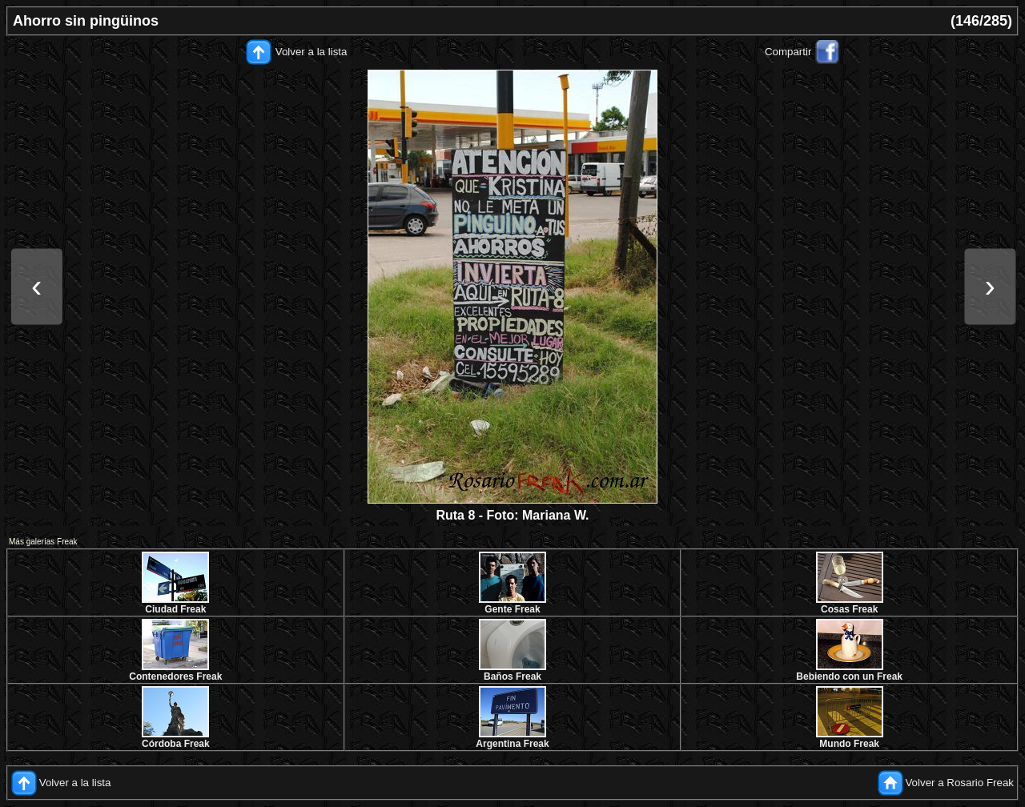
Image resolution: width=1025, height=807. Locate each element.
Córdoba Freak (176, 743)
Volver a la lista (311, 52)
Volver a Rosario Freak (959, 783)
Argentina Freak (512, 743)
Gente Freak (512, 609)
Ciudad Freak (175, 609)
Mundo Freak (849, 743)
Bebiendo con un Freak (849, 676)
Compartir (788, 52)
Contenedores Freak (175, 676)
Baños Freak (512, 676)
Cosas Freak (849, 609)
